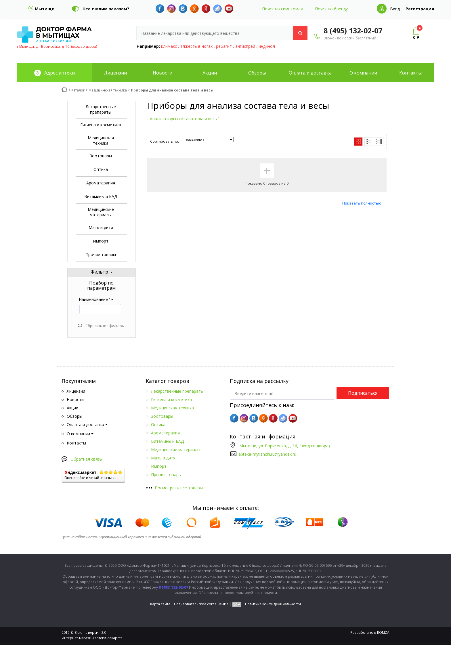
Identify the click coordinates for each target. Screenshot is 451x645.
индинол (267, 46)
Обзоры (257, 73)
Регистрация (420, 9)
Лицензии (115, 73)
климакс (169, 46)
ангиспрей (245, 46)
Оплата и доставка (310, 73)
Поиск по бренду (331, 9)
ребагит (224, 46)
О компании (363, 73)
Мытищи (45, 9)
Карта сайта (160, 604)
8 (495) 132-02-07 (353, 30)
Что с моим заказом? (106, 9)
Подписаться (362, 393)
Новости (162, 73)
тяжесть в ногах (196, 46)
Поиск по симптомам (282, 9)
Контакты (410, 73)
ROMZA (383, 632)
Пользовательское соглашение (201, 604)
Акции (209, 73)
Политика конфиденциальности (273, 604)
